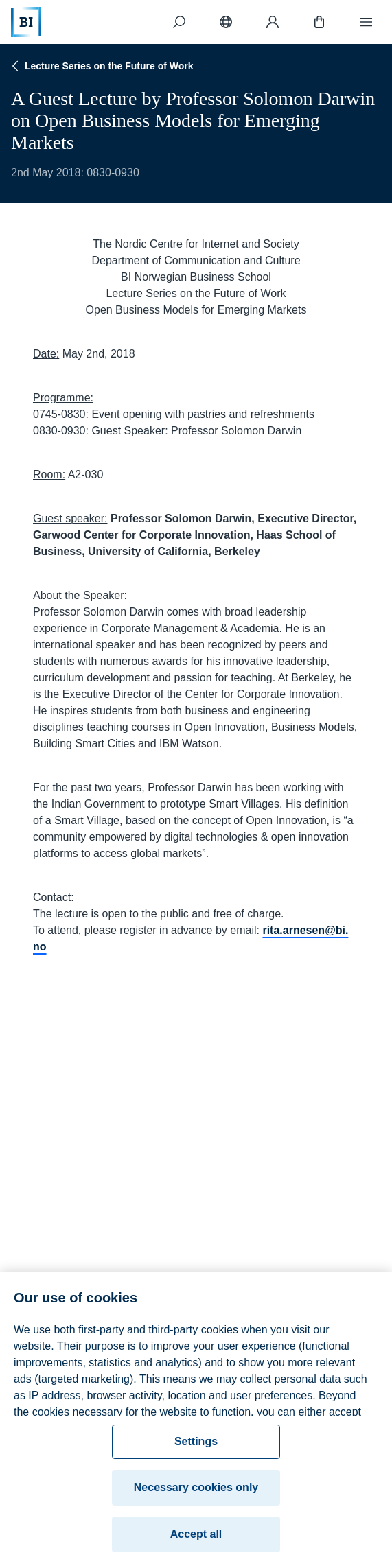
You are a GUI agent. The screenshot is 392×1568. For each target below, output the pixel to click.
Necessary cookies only (196, 1491)
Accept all (196, 1538)
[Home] (26, 22)
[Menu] (366, 22)
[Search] (179, 22)
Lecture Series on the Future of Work (101, 66)
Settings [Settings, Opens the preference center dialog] (196, 1445)
